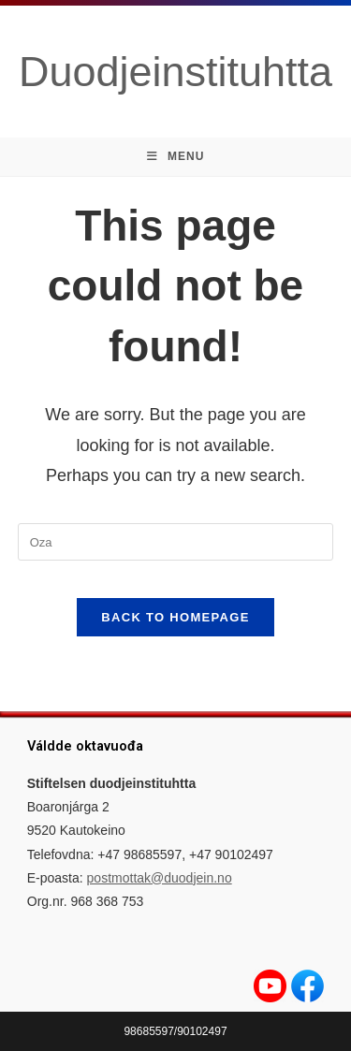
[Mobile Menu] (176, 157)
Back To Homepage (175, 617)
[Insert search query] (176, 542)
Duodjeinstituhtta (175, 71)
